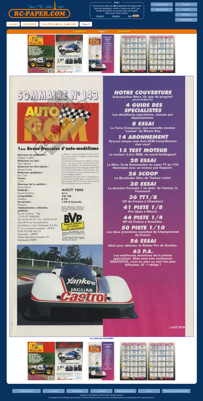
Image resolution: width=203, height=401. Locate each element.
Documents (162, 4)
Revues (186, 4)
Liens (149, 391)
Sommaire (124, 31)
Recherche (161, 9)
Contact (101, 391)
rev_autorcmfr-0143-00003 (102, 337)
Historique (77, 391)
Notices (186, 14)
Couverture (79, 31)
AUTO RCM (29, 24)
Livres (186, 9)
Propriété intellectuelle (176, 391)
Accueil (13, 24)
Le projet (53, 391)
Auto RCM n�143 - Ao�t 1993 (59, 24)
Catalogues (186, 19)
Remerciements (125, 391)
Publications (26, 391)
